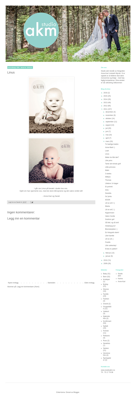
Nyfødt (105, 326)
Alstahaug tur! (110, 226)
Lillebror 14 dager (111, 183)
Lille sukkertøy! (110, 245)
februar (108, 253)
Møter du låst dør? (112, 157)
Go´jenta (108, 196)
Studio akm (120, 275)
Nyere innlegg (13, 283)
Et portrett (109, 187)
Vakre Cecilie (110, 216)
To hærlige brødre (111, 144)
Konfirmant (107, 321)
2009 (106, 263)
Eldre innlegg (89, 283)
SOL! (107, 190)
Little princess (110, 167)
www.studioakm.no (108, 370)
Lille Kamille (109, 236)
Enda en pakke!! (111, 249)
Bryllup (105, 284)
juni (107, 131)
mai (107, 135)
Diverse (106, 289)
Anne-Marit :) (110, 147)
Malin (107, 170)
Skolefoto (106, 343)
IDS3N (107, 200)
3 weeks (108, 174)
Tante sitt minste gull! (113, 164)
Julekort (106, 311)
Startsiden (51, 283)
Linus (107, 154)
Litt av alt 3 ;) (110, 203)
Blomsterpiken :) (111, 229)
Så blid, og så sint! (112, 223)
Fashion (106, 299)
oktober (109, 118)
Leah (107, 151)
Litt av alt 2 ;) (110, 210)
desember (110, 112)
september (110, 122)
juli (107, 128)
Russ (105, 341)
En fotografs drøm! (112, 232)
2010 (106, 260)
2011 (106, 109)
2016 (106, 93)
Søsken (106, 348)
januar (108, 256)
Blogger (76, 392)
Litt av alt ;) (109, 239)
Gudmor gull (109, 219)
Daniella (108, 193)
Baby (105, 274)
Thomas (108, 180)
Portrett (106, 331)
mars (108, 141)
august (108, 125)
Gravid (105, 304)
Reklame (106, 336)
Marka (107, 206)
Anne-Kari (121, 281)
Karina (120, 279)
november (110, 115)
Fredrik (107, 242)
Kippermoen (109, 213)
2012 (106, 106)
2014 (106, 99)
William (108, 177)
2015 (106, 96)
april (107, 138)
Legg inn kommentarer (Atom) (28, 287)
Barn (105, 277)
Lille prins (108, 161)
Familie (106, 294)
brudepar (106, 279)
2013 (106, 103)
